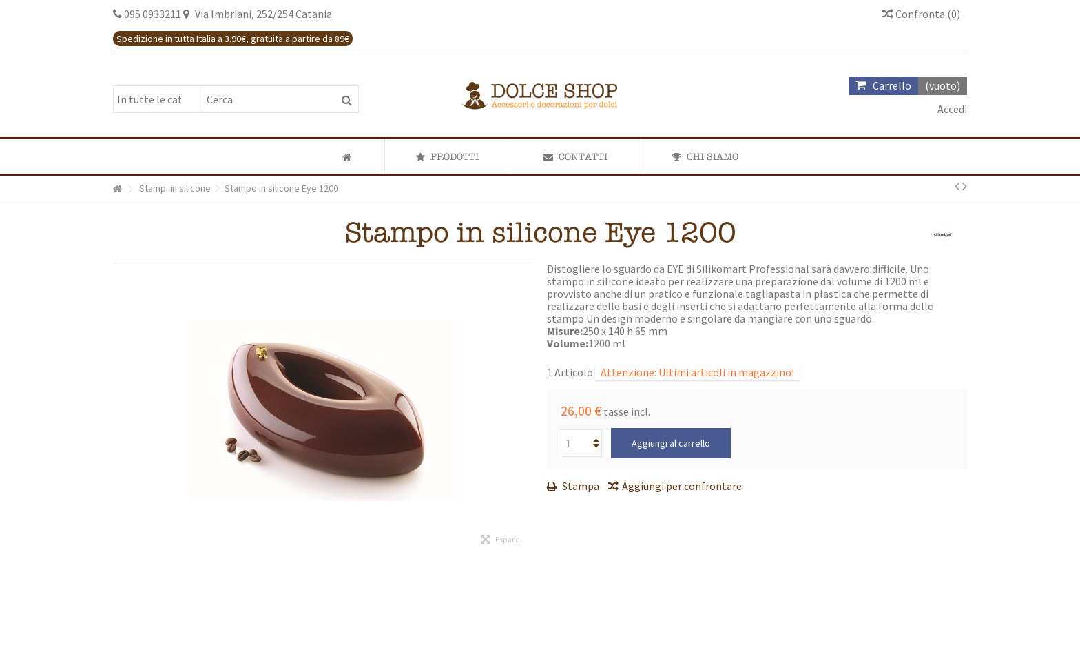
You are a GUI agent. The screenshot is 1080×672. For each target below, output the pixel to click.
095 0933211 (152, 14)
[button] (447, 156)
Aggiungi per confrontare (682, 486)
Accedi (951, 109)
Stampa (579, 486)
